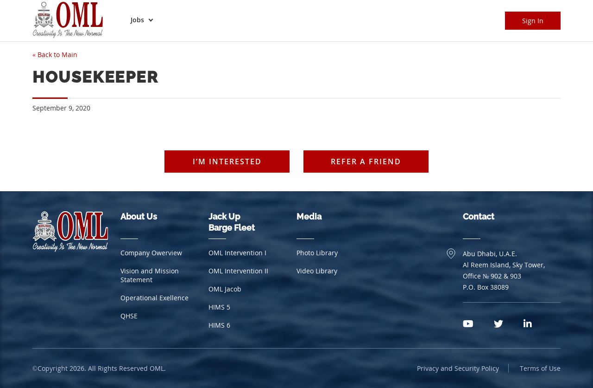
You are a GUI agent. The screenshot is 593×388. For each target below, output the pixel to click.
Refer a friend (366, 161)
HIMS (219, 307)
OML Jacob (224, 289)
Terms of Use (540, 368)
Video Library (316, 270)
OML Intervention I (237, 252)
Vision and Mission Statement (149, 275)
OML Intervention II (238, 270)
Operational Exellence (154, 297)
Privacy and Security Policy (458, 368)
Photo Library (317, 252)
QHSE (129, 315)
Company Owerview (151, 252)
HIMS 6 (219, 325)
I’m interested (227, 161)
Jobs (137, 19)
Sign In (532, 20)
